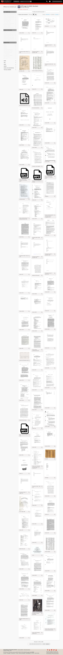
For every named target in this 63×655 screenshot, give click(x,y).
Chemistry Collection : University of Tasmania (12, 40)
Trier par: (44, 14)
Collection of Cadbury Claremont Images (11, 17)
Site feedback (28, 653)
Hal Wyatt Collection (7, 26)
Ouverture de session (57, 1)
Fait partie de (7, 12)
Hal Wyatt (5, 48)
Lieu (4, 62)
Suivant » (47, 644)
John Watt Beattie (7, 54)
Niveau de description (9, 68)
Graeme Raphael (7, 57)
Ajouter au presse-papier (29, 33)
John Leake (6, 58)
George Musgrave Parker (8, 51)
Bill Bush (5, 45)
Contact (4, 653)
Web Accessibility (22, 653)
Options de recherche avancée (38, 11)
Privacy (17, 653)
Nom (5, 60)
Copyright (9, 653)
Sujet (5, 64)
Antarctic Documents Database (9, 33)
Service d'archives (8, 30)
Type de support (7, 69)
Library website (20, 649)
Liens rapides (49, 1)
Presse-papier (46, 1)
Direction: (53, 14)
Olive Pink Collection (7, 20)
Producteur (6, 42)
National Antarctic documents (9, 14)
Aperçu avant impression (23, 14)
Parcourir (16, 1)
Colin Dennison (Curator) (8, 49)
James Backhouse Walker (8, 55)
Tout (4, 13)
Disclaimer (13, 653)
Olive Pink (5, 47)
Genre (5, 66)
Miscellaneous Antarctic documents (10, 19)
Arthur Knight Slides (7, 22)
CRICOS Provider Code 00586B (28, 652)
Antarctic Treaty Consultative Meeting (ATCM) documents (14, 16)
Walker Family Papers (7, 25)
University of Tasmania (8, 52)
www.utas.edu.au (27, 649)
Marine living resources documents (10, 27)
